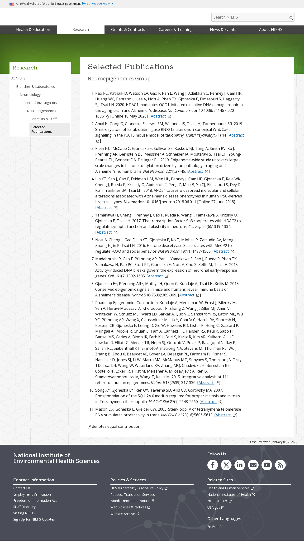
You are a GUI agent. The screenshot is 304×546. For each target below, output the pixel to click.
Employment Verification (32, 499)
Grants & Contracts (128, 34)
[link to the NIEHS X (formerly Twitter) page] (226, 469)
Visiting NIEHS (24, 518)
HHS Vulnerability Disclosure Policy (139, 493)
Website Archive (124, 518)
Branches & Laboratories (35, 91)
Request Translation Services (132, 499)
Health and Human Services (230, 493)
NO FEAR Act (219, 505)
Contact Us (21, 493)
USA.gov (216, 512)
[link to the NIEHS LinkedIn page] (239, 469)
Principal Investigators (40, 107)
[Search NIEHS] (252, 17)
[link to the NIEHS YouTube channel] (266, 469)
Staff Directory (24, 511)
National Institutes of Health (231, 499)
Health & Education (33, 34)
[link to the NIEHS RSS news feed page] (280, 469)
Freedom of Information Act (35, 505)
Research (80, 34)
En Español (215, 531)
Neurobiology (30, 99)
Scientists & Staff (43, 123)
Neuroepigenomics (41, 115)
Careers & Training (176, 34)
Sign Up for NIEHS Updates (34, 524)
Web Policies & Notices (130, 512)
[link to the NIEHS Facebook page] (212, 469)
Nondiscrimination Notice (132, 505)
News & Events (223, 34)
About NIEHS (270, 34)
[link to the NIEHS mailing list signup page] (253, 469)
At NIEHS (18, 83)
